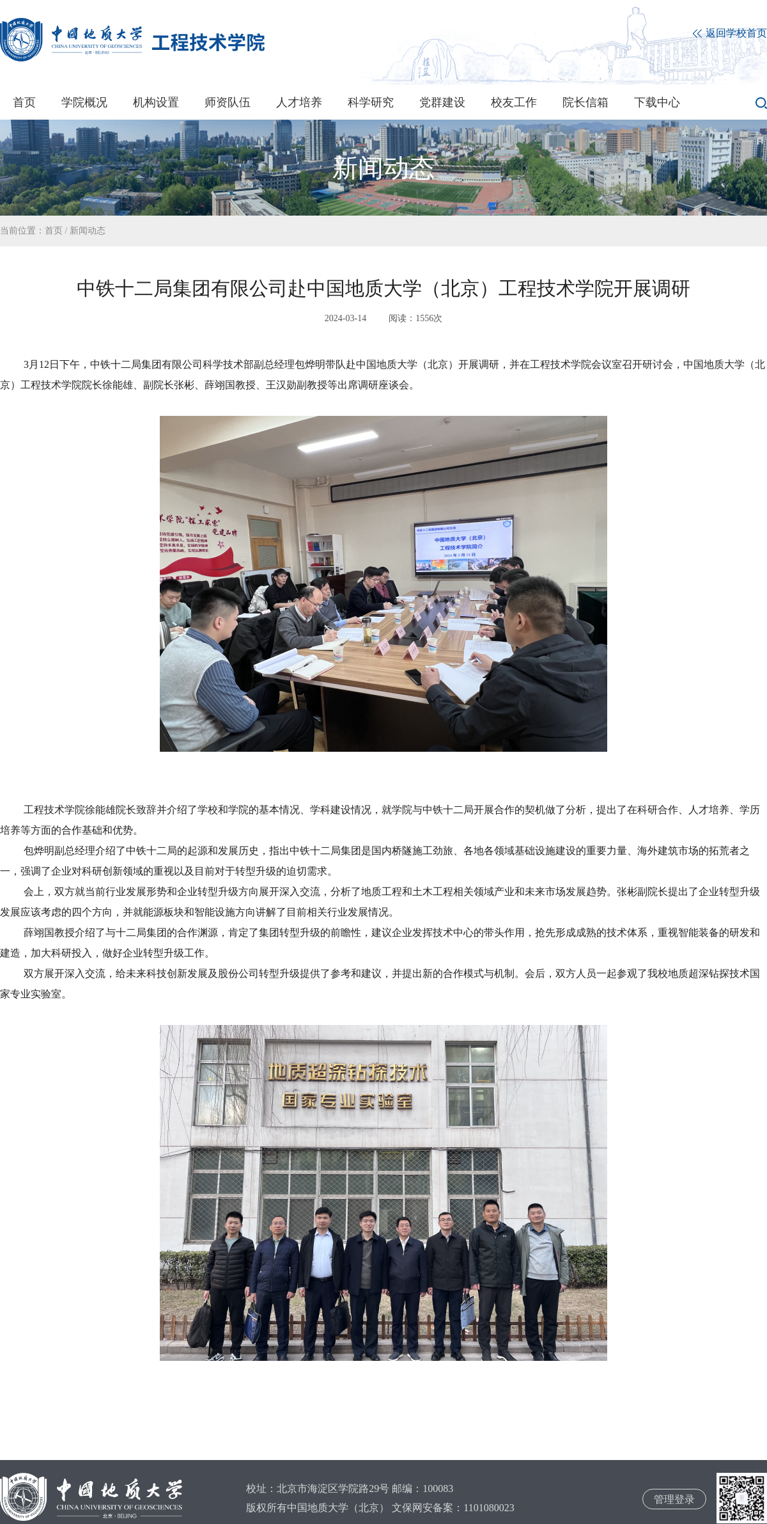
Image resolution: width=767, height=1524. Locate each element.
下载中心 (657, 102)
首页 (24, 102)
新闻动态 (87, 230)
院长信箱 (585, 102)
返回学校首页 (730, 34)
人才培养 (299, 102)
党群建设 (442, 102)
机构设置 (156, 102)
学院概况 (84, 102)
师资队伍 (228, 102)
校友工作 (514, 102)
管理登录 (674, 1499)
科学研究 (371, 102)
